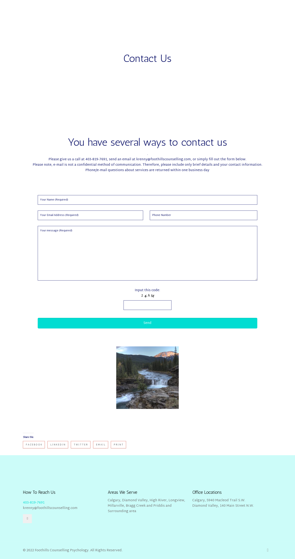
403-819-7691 (34, 503)
